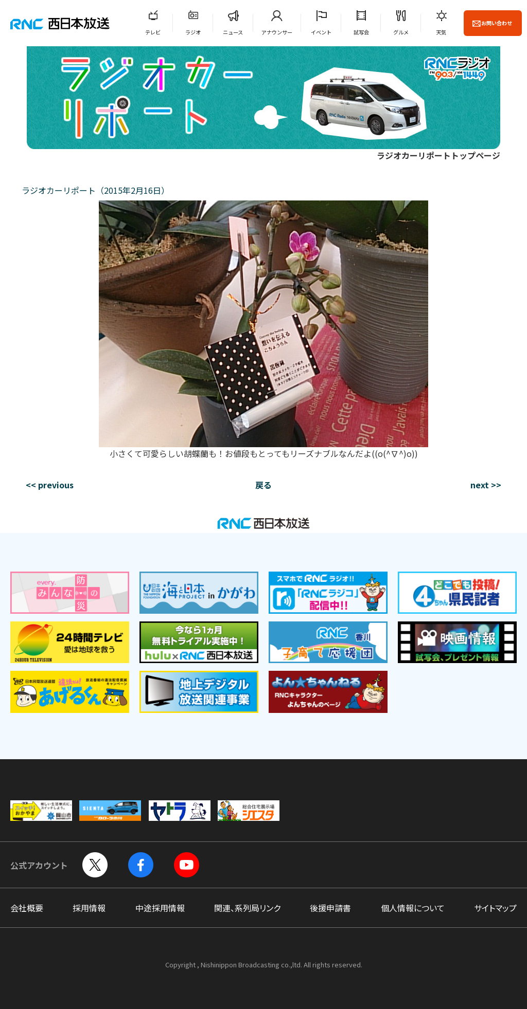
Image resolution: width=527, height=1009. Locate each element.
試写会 (361, 32)
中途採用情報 (160, 908)
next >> (485, 485)
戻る (263, 485)
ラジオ (193, 32)
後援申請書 (330, 908)
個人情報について (413, 908)
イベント (321, 32)
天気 (441, 32)
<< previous (50, 485)
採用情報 (89, 908)
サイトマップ (495, 908)
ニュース (233, 32)
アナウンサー (276, 32)
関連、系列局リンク (247, 908)
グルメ (401, 32)
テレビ (153, 32)
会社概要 (26, 908)
